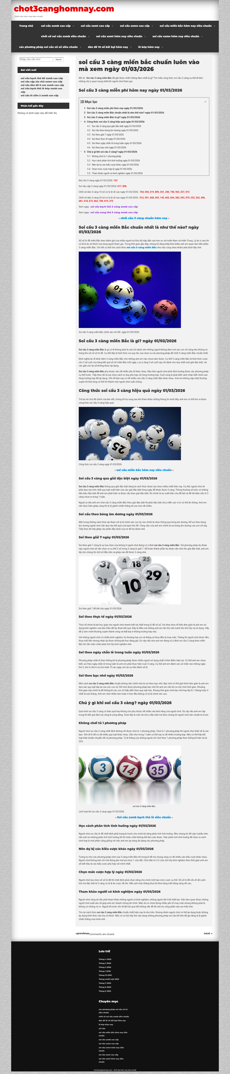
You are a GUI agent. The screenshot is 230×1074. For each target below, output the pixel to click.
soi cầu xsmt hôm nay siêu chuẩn (119, 36)
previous (82, 933)
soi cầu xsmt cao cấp (95, 25)
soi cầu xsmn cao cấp (135, 25)
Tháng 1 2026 (105, 973)
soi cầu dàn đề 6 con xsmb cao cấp (42, 85)
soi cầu (102, 1030)
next (208, 933)
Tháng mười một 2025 (109, 980)
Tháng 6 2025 (105, 988)
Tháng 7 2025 (105, 984)
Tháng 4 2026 (105, 961)
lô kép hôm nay (149, 47)
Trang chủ (26, 25)
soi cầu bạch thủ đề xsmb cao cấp (42, 78)
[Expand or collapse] (205, 101)
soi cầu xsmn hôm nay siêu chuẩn (176, 36)
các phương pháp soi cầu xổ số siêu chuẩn (48, 47)
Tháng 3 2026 (105, 965)
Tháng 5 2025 (105, 992)
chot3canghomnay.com (72, 8)
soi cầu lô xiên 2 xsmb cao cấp (39, 95)
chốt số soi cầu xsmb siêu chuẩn (63, 36)
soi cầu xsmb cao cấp (56, 25)
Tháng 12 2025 (105, 976)
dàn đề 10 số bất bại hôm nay (108, 47)
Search (58, 59)
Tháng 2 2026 (105, 969)
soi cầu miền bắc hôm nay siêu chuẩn (186, 25)
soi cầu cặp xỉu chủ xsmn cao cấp (41, 81)
